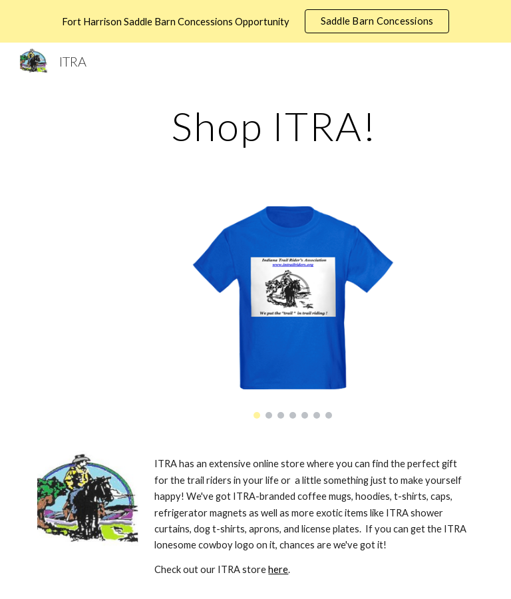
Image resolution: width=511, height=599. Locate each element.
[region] (255, 21)
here (278, 569)
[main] (274, 126)
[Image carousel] (292, 312)
